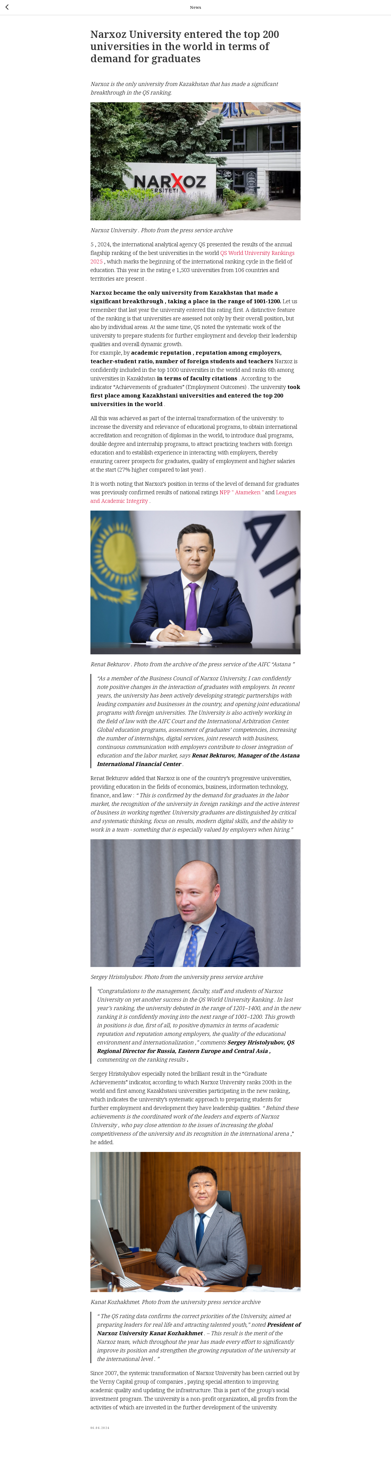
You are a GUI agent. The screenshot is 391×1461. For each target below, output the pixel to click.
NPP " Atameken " (242, 497)
